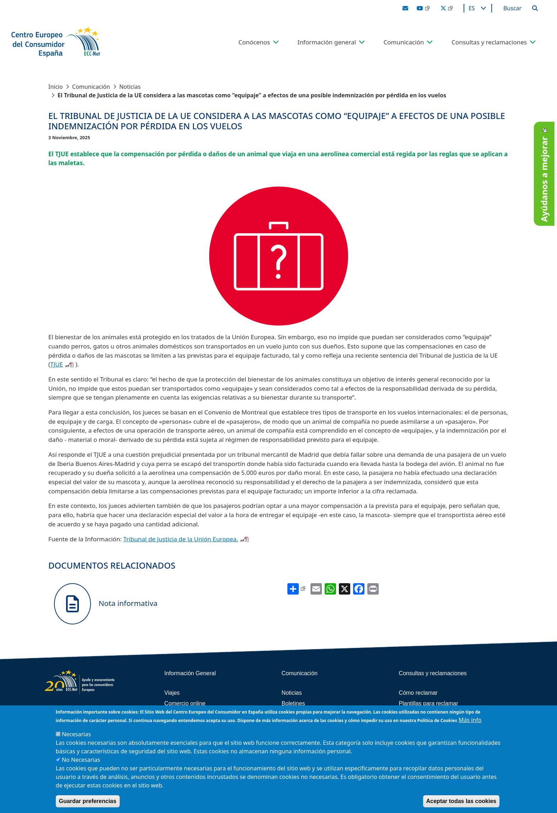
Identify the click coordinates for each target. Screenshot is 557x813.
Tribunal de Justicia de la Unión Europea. (180, 539)
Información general (326, 42)
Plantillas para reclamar (428, 703)
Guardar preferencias (88, 801)
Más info (470, 720)
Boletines (293, 703)
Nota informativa (105, 603)
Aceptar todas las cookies (461, 801)
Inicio (55, 87)
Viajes (172, 693)
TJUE (56, 364)
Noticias (130, 87)
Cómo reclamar (418, 693)
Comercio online (185, 703)
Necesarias (76, 734)
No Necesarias (81, 760)
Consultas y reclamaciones (489, 42)
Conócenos (254, 42)
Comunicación (403, 42)
